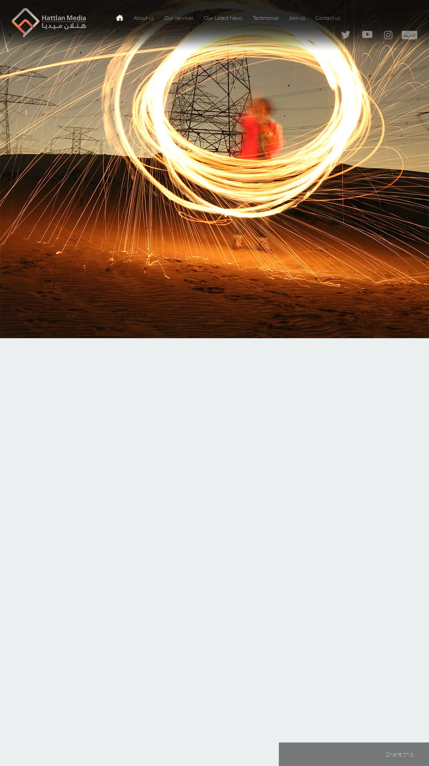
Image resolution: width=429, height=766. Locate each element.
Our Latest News (223, 17)
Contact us (328, 17)
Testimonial (266, 17)
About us (143, 17)
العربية (410, 35)
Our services (179, 17)
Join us (297, 17)
